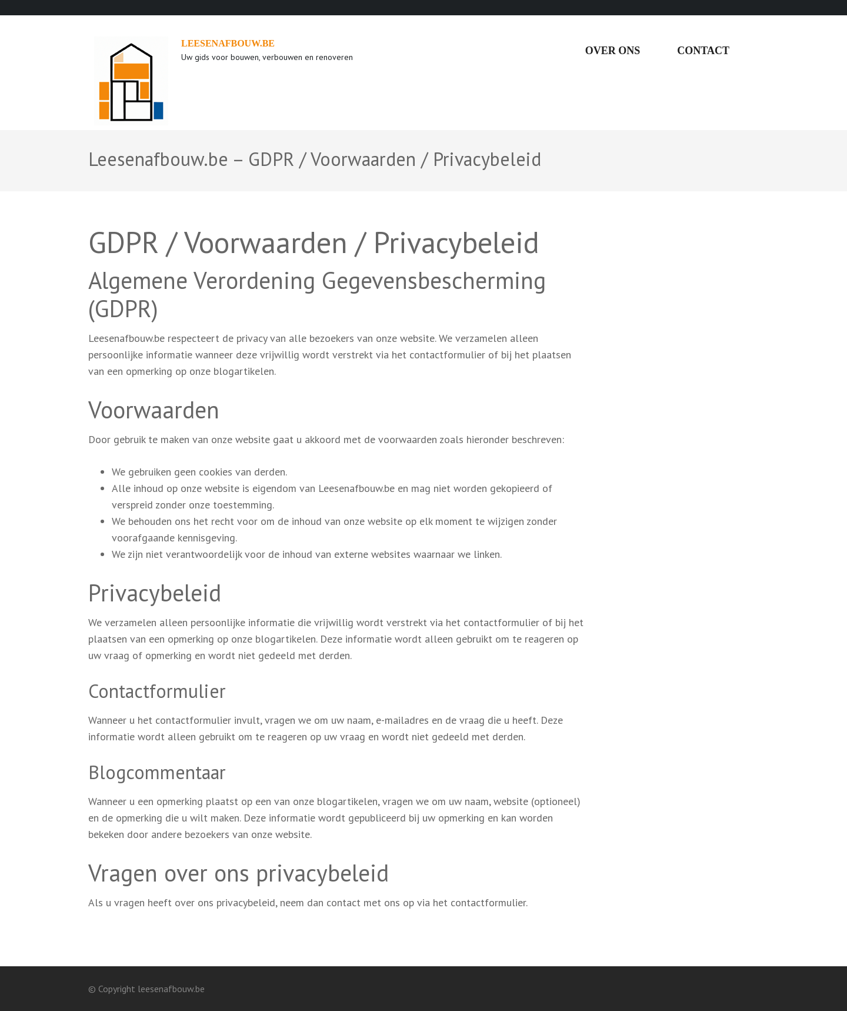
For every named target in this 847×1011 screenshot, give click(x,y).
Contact (703, 50)
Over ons (613, 50)
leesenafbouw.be (228, 43)
